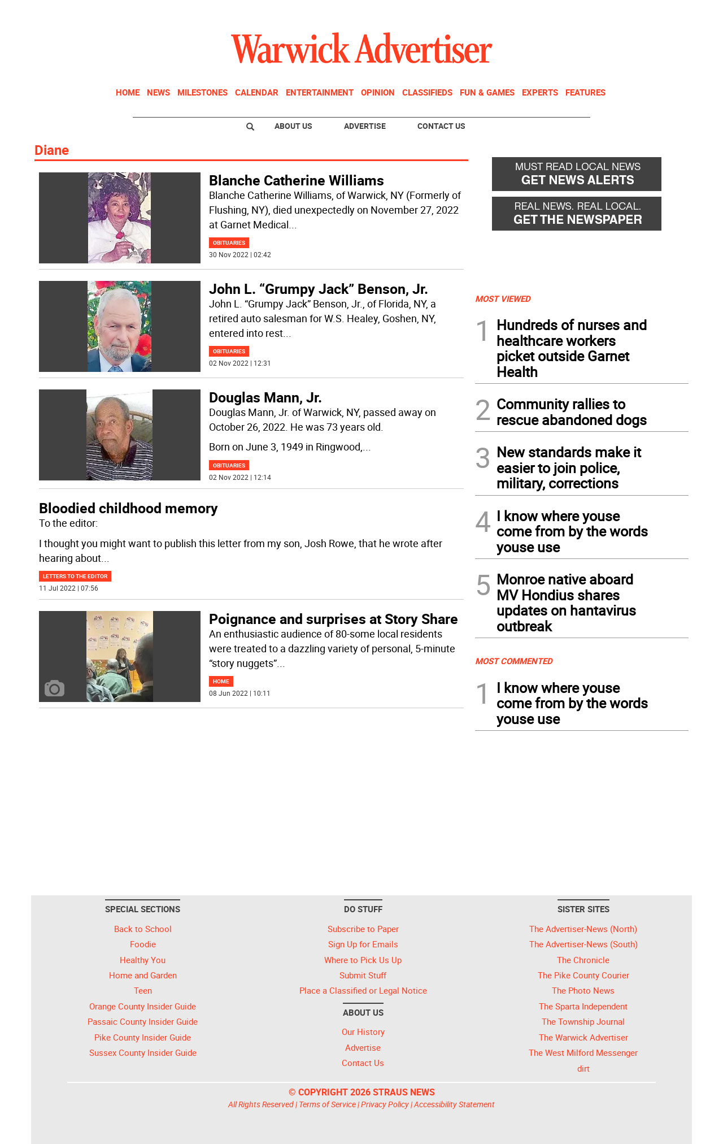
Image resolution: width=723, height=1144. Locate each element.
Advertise (365, 125)
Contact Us (441, 125)
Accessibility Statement (454, 1104)
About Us (293, 125)
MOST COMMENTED (513, 660)
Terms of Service (327, 1104)
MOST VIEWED (502, 298)
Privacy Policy (385, 1104)
